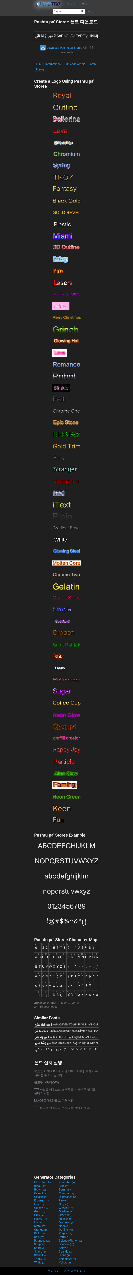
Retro (64, 1237)
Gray (38, 1215)
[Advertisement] (17, 73)
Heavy (40, 1219)
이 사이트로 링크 (74, 1270)
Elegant (41, 1200)
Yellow (65, 1262)
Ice (38, 1222)
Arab (93, 64)
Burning (65, 1189)
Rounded (42, 1240)
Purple (65, 1233)
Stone (64, 1255)
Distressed (68, 1197)
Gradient (66, 1211)
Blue (64, 1186)
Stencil (40, 1255)
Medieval (67, 1222)
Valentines (67, 1259)
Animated (67, 1182)
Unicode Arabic (75, 64)
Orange (41, 1229)
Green (65, 1215)
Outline (66, 1229)
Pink (39, 1233)
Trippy (40, 1259)
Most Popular (42, 1182)
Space (40, 1251)
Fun (38, 64)
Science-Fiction (70, 1240)
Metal (39, 1226)
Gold (39, 1211)
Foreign (40, 69)
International (53, 64)
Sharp (39, 1248)
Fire (63, 1200)
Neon (64, 1226)
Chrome (66, 1193)
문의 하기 (54, 1270)
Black (40, 1186)
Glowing (66, 1208)
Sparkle (65, 1251)
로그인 (92, 11)
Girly (63, 1204)
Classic (40, 1197)
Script (39, 1244)
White (39, 1262)
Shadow (66, 1244)
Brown (40, 1189)
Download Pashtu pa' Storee (61, 47)
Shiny (64, 1248)
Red (39, 1237)
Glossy (41, 1208)
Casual (40, 1193)
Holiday (65, 1219)
